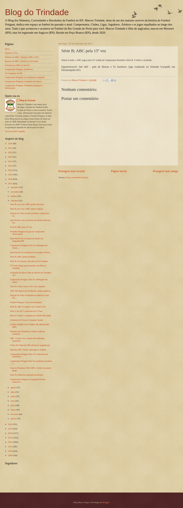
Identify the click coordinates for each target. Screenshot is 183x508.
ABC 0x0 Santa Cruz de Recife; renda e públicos (30, 291)
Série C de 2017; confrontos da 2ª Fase (26, 311)
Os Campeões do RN (13, 73)
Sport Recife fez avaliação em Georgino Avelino (30, 252)
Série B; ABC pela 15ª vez (21, 227)
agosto (13, 387)
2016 (10, 424)
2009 (10, 455)
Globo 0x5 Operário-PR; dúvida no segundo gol (30, 345)
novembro (15, 192)
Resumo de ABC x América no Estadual (21, 61)
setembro (15, 201)
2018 (10, 179)
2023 (10, 157)
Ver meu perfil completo (15, 131)
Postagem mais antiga (165, 171)
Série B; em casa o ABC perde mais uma (27, 204)
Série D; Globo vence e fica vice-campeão (27, 286)
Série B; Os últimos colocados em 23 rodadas (29, 261)
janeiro (14, 418)
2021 (10, 166)
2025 (10, 148)
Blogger (106, 502)
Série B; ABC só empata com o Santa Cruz (28, 307)
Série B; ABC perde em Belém (23, 257)
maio (13, 401)
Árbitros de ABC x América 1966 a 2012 (22, 57)
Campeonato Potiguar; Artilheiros (19, 69)
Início (7, 49)
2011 (10, 446)
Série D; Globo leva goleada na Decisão (26, 375)
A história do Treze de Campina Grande (26, 320)
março (13, 410)
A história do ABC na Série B (17, 65)
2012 (10, 442)
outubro (14, 196)
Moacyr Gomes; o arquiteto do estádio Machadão (30, 315)
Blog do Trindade (37, 12)
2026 (10, 143)
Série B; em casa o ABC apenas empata (26, 209)
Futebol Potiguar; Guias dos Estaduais (26, 302)
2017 (10, 184)
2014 (10, 433)
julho (13, 392)
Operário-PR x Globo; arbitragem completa (28, 350)
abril (13, 405)
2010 (10, 451)
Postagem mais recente (71, 171)
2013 (10, 438)
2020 (10, 170)
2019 (10, 175)
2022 (10, 161)
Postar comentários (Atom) (77, 177)
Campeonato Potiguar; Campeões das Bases (23, 81)
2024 (10, 152)
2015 (10, 429)
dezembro (15, 187)
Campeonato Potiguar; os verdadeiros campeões (25, 77)
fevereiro (15, 414)
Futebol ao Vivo (11, 53)
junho (13, 396)
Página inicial (119, 171)
